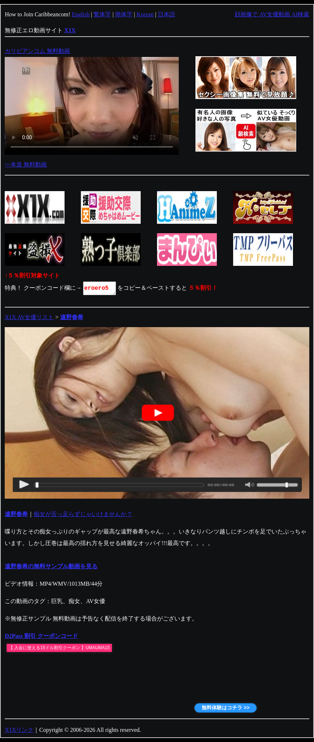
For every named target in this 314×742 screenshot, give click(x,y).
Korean (145, 14)
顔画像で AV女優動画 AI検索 (272, 14)
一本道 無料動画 (26, 164)
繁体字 (102, 14)
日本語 (166, 14)
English (81, 14)
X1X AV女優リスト (29, 317)
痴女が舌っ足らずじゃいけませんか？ (83, 514)
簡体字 (123, 14)
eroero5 (100, 288)
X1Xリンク (19, 730)
